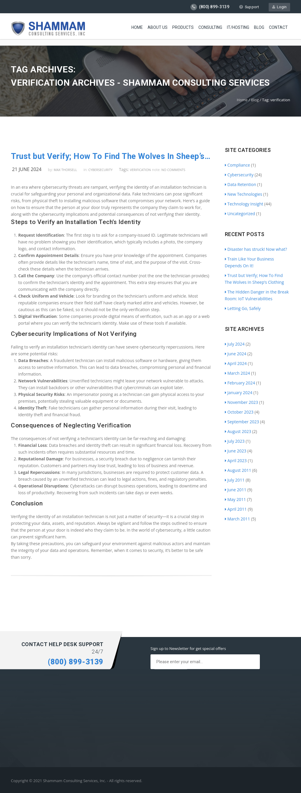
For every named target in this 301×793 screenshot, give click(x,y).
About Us (158, 26)
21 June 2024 (26, 169)
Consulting (210, 26)
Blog (259, 26)
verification (140, 169)
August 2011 (238, 470)
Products (183, 26)
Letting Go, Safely (243, 308)
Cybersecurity (100, 169)
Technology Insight (244, 204)
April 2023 (236, 460)
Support (249, 7)
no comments (173, 169)
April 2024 (236, 363)
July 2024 (235, 344)
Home (137, 26)
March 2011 (237, 519)
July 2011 (235, 480)
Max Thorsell (65, 169)
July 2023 (235, 441)
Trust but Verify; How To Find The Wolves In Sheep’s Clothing (111, 156)
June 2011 (235, 489)
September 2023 (242, 421)
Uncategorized (240, 213)
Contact (278, 26)
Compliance (237, 165)
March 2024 (237, 373)
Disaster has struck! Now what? (256, 249)
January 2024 (238, 392)
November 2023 (241, 402)
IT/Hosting (238, 26)
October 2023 (239, 412)
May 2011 (235, 499)
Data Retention (240, 184)
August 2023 (238, 431)
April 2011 (236, 509)
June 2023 (235, 451)
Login (279, 7)
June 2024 (235, 353)
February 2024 (240, 383)
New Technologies (243, 194)
